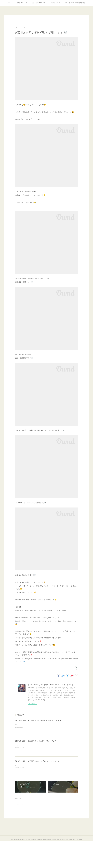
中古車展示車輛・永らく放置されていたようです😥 (31, 745)
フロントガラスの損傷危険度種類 (75, 3)
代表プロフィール (21, 3)
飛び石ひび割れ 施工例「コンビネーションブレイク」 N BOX (38, 721)
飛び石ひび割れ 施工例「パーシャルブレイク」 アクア (35, 741)
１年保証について (55, 3)
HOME (10, 3)
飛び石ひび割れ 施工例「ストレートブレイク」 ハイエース (37, 761)
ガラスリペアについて (38, 3)
